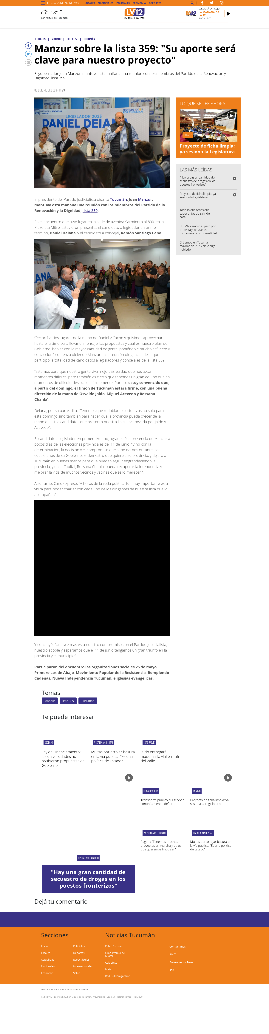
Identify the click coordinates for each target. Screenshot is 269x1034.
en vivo (197, 791)
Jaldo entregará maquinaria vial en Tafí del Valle (160, 756)
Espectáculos (81, 959)
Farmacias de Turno (181, 962)
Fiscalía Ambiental (103, 742)
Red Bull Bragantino (117, 976)
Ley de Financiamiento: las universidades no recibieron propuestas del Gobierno (64, 758)
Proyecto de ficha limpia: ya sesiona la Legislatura (207, 149)
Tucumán (118, 199)
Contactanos (177, 946)
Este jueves (149, 742)
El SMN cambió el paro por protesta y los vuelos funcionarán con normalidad (198, 229)
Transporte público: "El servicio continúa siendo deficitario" (162, 802)
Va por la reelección (154, 833)
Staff (172, 954)
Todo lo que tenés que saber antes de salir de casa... (195, 213)
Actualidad (48, 959)
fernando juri (150, 791)
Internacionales (83, 966)
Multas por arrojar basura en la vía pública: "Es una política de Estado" (113, 756)
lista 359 (90, 210)
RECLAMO (48, 742)
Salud (76, 973)
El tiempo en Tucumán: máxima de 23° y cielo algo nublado (197, 246)
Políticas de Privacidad (78, 989)
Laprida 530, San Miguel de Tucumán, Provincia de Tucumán (84, 996)
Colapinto (111, 962)
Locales (90, 3)
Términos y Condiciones (52, 989)
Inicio (44, 946)
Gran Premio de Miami (115, 954)
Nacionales (105, 3)
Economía (139, 3)
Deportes (155, 3)
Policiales (123, 3)
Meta (108, 969)
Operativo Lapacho (88, 858)
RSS (171, 970)
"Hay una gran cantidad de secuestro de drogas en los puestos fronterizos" (197, 181)
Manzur (145, 199)
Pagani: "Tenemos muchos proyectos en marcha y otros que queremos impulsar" (161, 845)
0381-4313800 (135, 996)
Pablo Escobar (114, 946)
